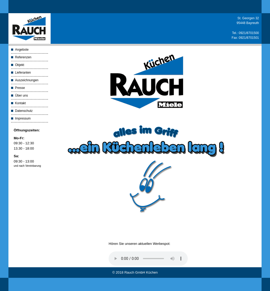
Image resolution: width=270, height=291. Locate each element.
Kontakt (20, 103)
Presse (20, 88)
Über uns (21, 95)
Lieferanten (23, 72)
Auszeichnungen (26, 80)
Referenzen (23, 57)
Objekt (19, 65)
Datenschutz (24, 111)
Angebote (21, 49)
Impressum (23, 118)
